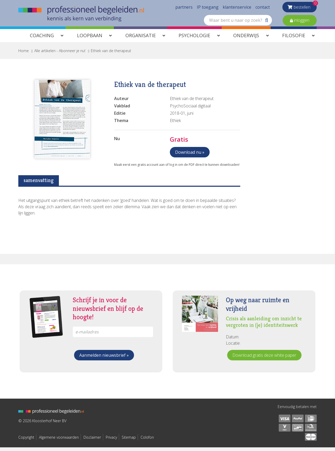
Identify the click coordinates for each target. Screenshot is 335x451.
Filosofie (293, 39)
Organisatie (140, 39)
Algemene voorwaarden (59, 441)
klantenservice (237, 8)
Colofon (147, 441)
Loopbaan (89, 39)
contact (262, 8)
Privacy (111, 441)
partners (184, 8)
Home (23, 54)
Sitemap (129, 441)
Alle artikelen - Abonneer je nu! (59, 54)
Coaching (42, 39)
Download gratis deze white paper (264, 359)
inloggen (301, 21)
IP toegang (208, 8)
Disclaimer (92, 441)
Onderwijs (246, 39)
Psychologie (194, 39)
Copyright (26, 441)
